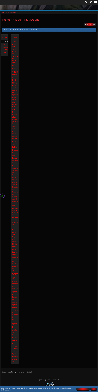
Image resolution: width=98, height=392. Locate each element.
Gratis (14, 180)
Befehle (14, 100)
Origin (14, 237)
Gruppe (14, 182)
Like (13, 206)
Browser (15, 114)
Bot (13, 112)
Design (14, 136)
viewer (15, 346)
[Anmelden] (91, 2)
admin (14, 47)
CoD (13, 126)
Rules (14, 264)
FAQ (4, 44)
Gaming (15, 168)
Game (14, 165)
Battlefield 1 (14, 76)
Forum (15, 158)
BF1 (13, 104)
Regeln (14, 255)
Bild (13, 107)
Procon (15, 247)
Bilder (14, 109)
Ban (13, 65)
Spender (15, 302)
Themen (5, 41)
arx (13, 54)
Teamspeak (15, 323)
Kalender (15, 199)
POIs (4, 52)
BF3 (16, 104)
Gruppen (15, 184)
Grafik (14, 177)
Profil (14, 249)
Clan (14, 117)
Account (14, 44)
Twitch (14, 335)
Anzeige (14, 51)
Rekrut (14, 261)
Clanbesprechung (15, 122)
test (13, 330)
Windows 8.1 (14, 360)
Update (15, 337)
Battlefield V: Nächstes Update (15, 90)
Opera (14, 234)
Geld (13, 175)
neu (13, 227)
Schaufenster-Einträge (5, 48)
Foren (14, 155)
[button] (95, 2)
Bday (14, 97)
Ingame (14, 197)
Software (15, 289)
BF (16, 102)
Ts (16, 330)
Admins (14, 49)
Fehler (15, 147)
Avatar (14, 60)
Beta (13, 102)
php (13, 239)
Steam (14, 308)
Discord (15, 138)
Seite (13, 270)
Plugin (14, 241)
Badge (14, 63)
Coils (13, 128)
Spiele (14, 305)
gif (16, 175)
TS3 (13, 332)
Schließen (93, 389)
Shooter (14, 281)
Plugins (15, 244)
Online (14, 232)
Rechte (15, 252)
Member (15, 210)
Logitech (15, 208)
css (13, 131)
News (14, 229)
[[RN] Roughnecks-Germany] (49, 8)
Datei (14, 134)
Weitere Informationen (83, 389)
